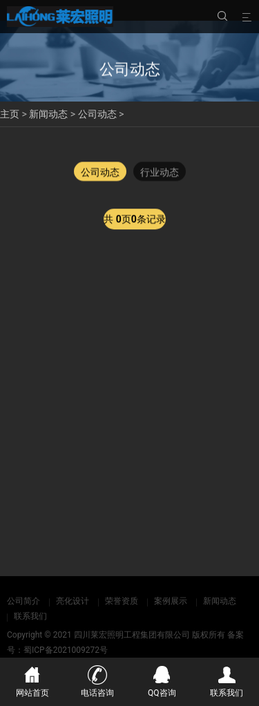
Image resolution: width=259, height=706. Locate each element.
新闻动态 (48, 114)
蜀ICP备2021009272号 (65, 650)
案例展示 (170, 601)
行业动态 (159, 172)
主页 (9, 114)
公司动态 (97, 114)
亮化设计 (72, 601)
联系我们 (30, 616)
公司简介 (23, 601)
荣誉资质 (121, 601)
